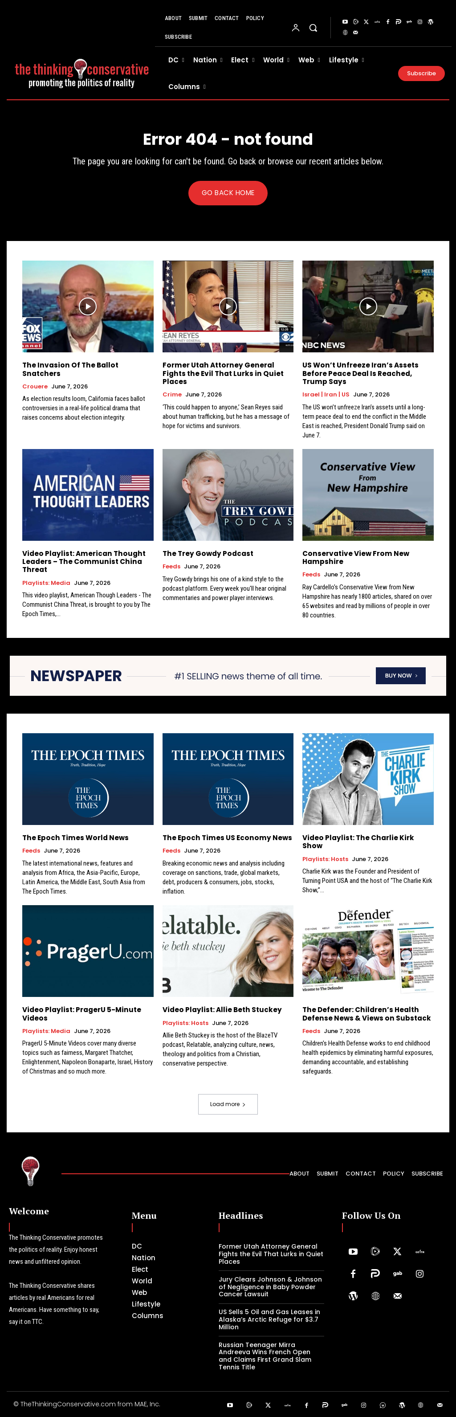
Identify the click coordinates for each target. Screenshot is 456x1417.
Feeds (171, 566)
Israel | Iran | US (326, 394)
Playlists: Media (46, 582)
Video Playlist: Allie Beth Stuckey (220, 1009)
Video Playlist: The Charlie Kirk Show (366, 837)
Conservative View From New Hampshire (354, 557)
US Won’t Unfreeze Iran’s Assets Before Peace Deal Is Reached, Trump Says (359, 373)
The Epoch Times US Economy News (225, 837)
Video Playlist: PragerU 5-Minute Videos (80, 1013)
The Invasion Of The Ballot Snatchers (87, 365)
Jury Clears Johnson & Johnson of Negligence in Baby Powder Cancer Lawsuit (270, 1286)
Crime (172, 394)
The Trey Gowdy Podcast (207, 553)
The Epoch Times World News (74, 837)
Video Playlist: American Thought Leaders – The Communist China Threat (81, 561)
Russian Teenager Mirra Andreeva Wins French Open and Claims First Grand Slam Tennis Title (265, 1355)
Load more (228, 1104)
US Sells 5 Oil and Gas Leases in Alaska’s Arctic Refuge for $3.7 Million (269, 1319)
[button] (313, 27)
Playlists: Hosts (325, 850)
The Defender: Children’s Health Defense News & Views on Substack (365, 1013)
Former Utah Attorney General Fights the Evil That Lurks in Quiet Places (221, 373)
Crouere (35, 378)
